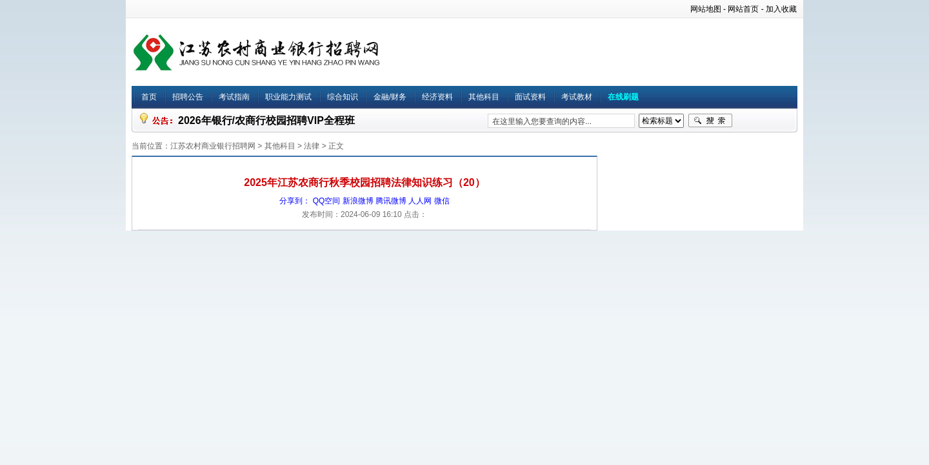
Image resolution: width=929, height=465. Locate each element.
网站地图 (705, 9)
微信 (442, 200)
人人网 (420, 200)
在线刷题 (623, 96)
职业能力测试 (288, 96)
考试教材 (576, 96)
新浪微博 (358, 200)
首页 (149, 96)
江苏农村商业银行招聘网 (212, 145)
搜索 (710, 121)
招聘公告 (187, 96)
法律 (311, 145)
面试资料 (530, 96)
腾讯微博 (390, 200)
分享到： (294, 200)
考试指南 (234, 96)
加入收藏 (781, 9)
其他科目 (483, 96)
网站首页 (743, 9)
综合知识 (342, 96)
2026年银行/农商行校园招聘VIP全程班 (266, 120)
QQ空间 (327, 200)
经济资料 (437, 96)
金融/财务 (390, 96)
